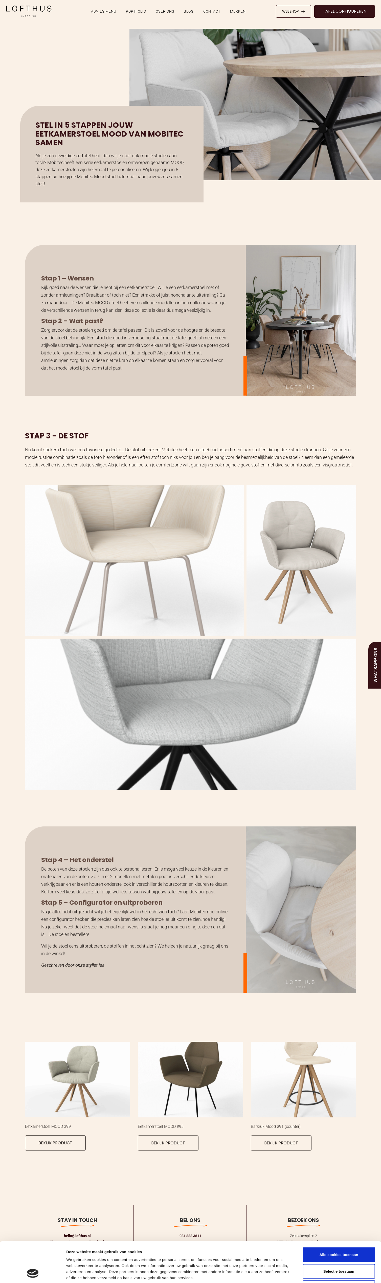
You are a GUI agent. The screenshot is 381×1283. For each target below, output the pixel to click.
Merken (238, 11)
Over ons (165, 11)
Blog (189, 11)
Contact (211, 11)
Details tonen (273, 1273)
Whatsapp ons (375, 665)
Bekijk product (55, 1147)
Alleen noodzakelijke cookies (338, 1250)
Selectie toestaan (338, 1233)
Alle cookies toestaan (338, 1217)
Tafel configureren (344, 11)
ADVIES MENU (103, 11)
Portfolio (136, 11)
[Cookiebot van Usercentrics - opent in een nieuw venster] (33, 1273)
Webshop (293, 11)
